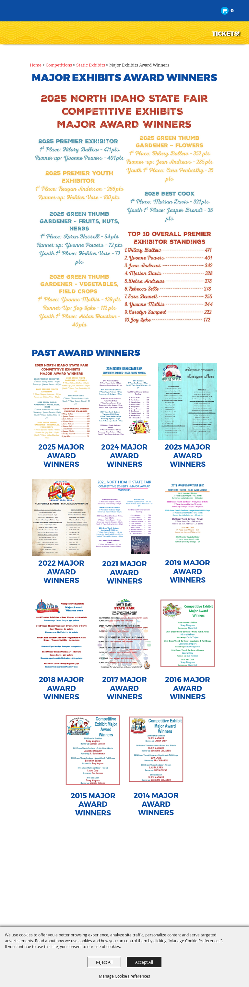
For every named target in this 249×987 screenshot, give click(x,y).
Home (36, 65)
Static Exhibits (90, 65)
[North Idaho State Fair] (37, 21)
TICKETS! (226, 34)
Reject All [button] (104, 962)
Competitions (59, 65)
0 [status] (232, 11)
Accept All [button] (144, 962)
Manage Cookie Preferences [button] (124, 976)
